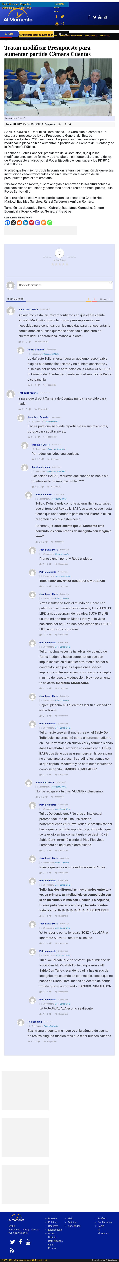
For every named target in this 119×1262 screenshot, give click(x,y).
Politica (52, 1222)
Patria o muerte (62, 554)
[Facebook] (7, 222)
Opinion (72, 1222)
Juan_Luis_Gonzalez (56, 449)
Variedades (74, 1226)
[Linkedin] (25, 222)
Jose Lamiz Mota (51, 354)
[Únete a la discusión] (65, 285)
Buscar (63, 34)
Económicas (55, 1229)
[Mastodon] (37, 222)
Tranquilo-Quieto (51, 421)
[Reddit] (19, 222)
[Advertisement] (40, 230)
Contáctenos (105, 1222)
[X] (13, 222)
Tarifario (102, 1218)
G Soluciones (111, 1260)
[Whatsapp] (49, 222)
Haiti (70, 1218)
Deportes (53, 1226)
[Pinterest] (31, 222)
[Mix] (43, 222)
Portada (52, 1218)
